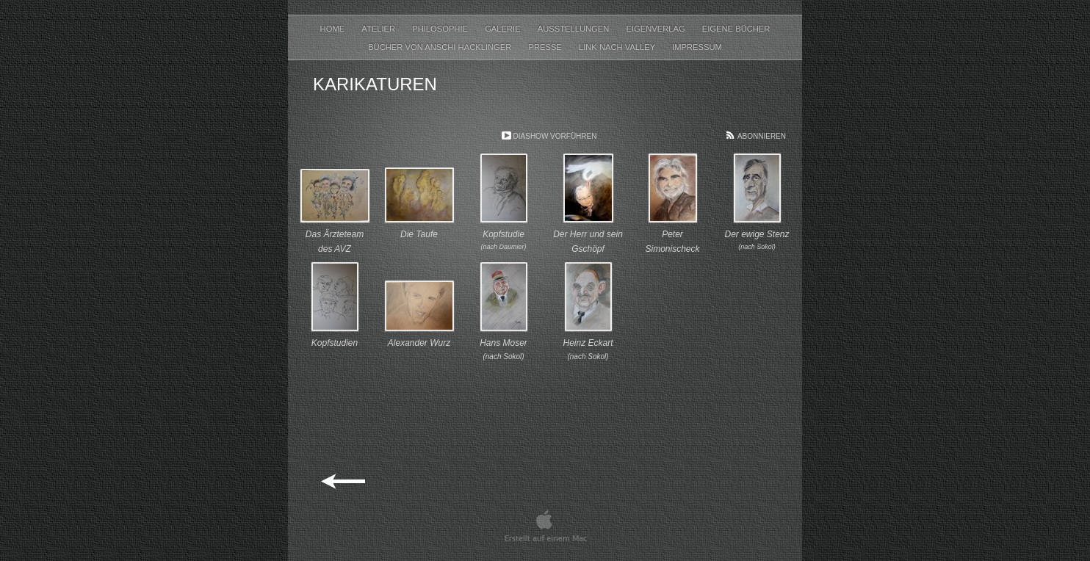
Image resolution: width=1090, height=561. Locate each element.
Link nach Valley (618, 47)
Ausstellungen (575, 28)
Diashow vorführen (555, 136)
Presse (546, 47)
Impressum (697, 47)
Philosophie (441, 28)
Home (333, 28)
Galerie (504, 28)
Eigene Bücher (736, 28)
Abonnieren (761, 136)
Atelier (379, 28)
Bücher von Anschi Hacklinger (440, 47)
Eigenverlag (656, 28)
